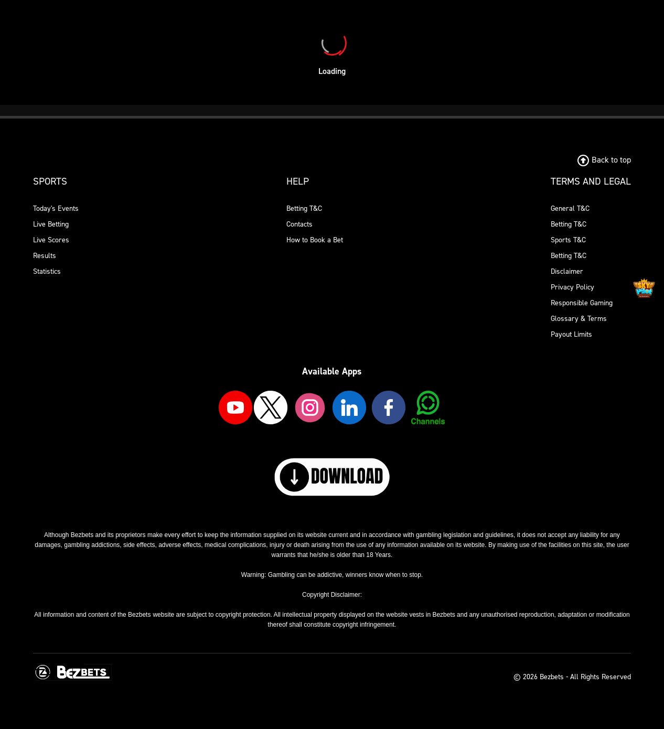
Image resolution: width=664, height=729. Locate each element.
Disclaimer (567, 271)
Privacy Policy (572, 287)
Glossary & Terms (579, 319)
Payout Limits (571, 334)
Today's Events (56, 208)
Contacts (299, 224)
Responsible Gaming (582, 303)
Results (44, 256)
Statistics (47, 271)
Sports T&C (568, 240)
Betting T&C (304, 208)
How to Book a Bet (314, 240)
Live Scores (51, 240)
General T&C (570, 208)
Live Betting (51, 224)
